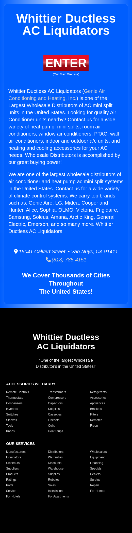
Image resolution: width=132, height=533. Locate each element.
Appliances (97, 403)
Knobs (10, 431)
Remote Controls (17, 392)
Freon (94, 425)
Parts (9, 485)
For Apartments (58, 496)
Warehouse (55, 468)
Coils (51, 425)
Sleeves (11, 420)
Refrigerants (98, 392)
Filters (94, 414)
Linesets (53, 420)
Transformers (57, 392)
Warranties (55, 457)
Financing (96, 463)
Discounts (54, 463)
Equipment (97, 457)
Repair (94, 485)
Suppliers (12, 468)
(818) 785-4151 (66, 259)
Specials (96, 468)
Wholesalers (98, 452)
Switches (12, 414)
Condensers (14, 403)
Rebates (53, 479)
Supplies (54, 409)
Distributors (55, 452)
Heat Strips (55, 431)
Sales (52, 485)
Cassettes (54, 414)
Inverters (12, 409)
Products (12, 474)
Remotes (96, 420)
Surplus (95, 479)
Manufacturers (16, 452)
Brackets (96, 409)
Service (11, 491)
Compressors (57, 397)
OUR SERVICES (20, 443)
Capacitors (55, 403)
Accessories (98, 397)
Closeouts (13, 463)
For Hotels (13, 496)
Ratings (11, 479)
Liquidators (13, 457)
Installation (55, 491)
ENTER (66, 63)
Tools (9, 425)
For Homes (97, 491)
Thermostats (14, 397)
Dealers (95, 474)
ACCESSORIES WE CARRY (30, 384)
